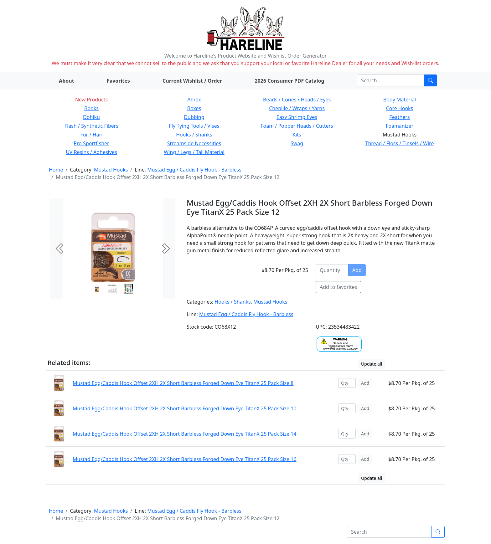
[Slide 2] (128, 289)
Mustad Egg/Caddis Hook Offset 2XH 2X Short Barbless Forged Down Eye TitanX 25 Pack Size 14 (185, 433)
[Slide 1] (112, 289)
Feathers (399, 117)
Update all (371, 364)
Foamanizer (399, 125)
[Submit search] (430, 80)
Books (91, 108)
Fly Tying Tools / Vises (194, 125)
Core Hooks (399, 108)
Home (56, 169)
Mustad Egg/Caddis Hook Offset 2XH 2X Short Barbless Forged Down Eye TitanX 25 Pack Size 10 (185, 408)
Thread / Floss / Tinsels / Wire (399, 143)
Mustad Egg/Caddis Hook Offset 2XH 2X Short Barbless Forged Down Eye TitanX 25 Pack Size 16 (185, 459)
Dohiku (91, 117)
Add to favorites (338, 287)
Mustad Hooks (111, 169)
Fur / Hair (91, 134)
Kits (296, 134)
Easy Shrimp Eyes (297, 117)
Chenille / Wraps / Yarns (297, 108)
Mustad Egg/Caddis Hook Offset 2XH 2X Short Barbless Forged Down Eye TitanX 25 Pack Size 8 (183, 383)
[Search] (390, 80)
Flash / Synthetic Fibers (91, 125)
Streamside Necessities (194, 143)
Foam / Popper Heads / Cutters (297, 125)
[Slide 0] (97, 289)
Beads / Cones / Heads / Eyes (297, 99)
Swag (297, 143)
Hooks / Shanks (194, 134)
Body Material (399, 99)
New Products (91, 99)
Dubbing (194, 117)
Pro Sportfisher (91, 143)
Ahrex (194, 99)
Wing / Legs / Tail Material (194, 152)
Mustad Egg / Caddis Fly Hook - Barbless (194, 169)
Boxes (194, 108)
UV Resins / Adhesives (91, 152)
